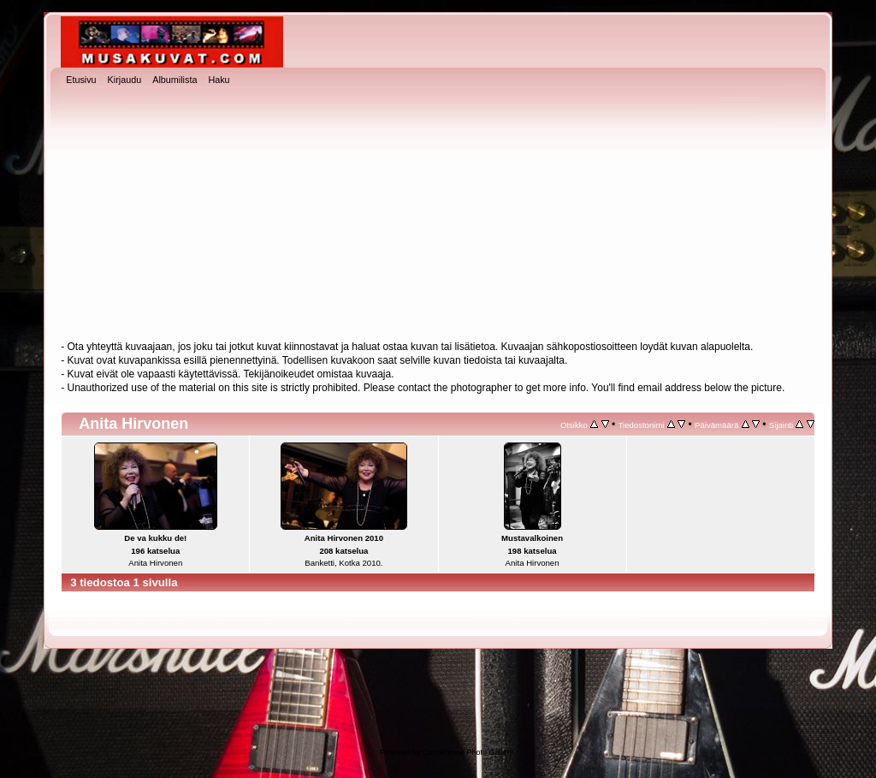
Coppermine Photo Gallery (468, 752)
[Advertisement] (438, 215)
